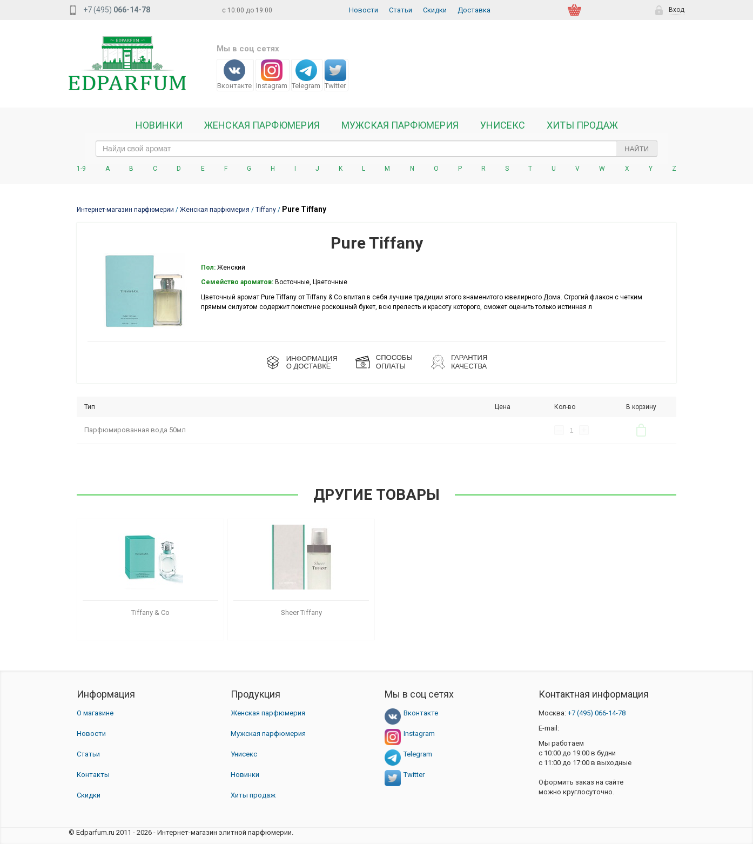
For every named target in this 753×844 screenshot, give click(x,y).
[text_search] (376, 148)
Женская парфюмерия (268, 713)
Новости (363, 10)
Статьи (400, 10)
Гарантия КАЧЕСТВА (469, 361)
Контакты (93, 775)
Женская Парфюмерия (262, 125)
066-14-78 (597, 713)
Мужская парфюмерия (400, 125)
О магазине (95, 713)
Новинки (159, 125)
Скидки (435, 10)
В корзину (641, 430)
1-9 (81, 168)
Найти (636, 149)
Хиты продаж (582, 125)
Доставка (474, 10)
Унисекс (502, 125)
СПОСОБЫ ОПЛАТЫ (394, 361)
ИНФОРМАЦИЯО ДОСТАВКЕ (312, 362)
